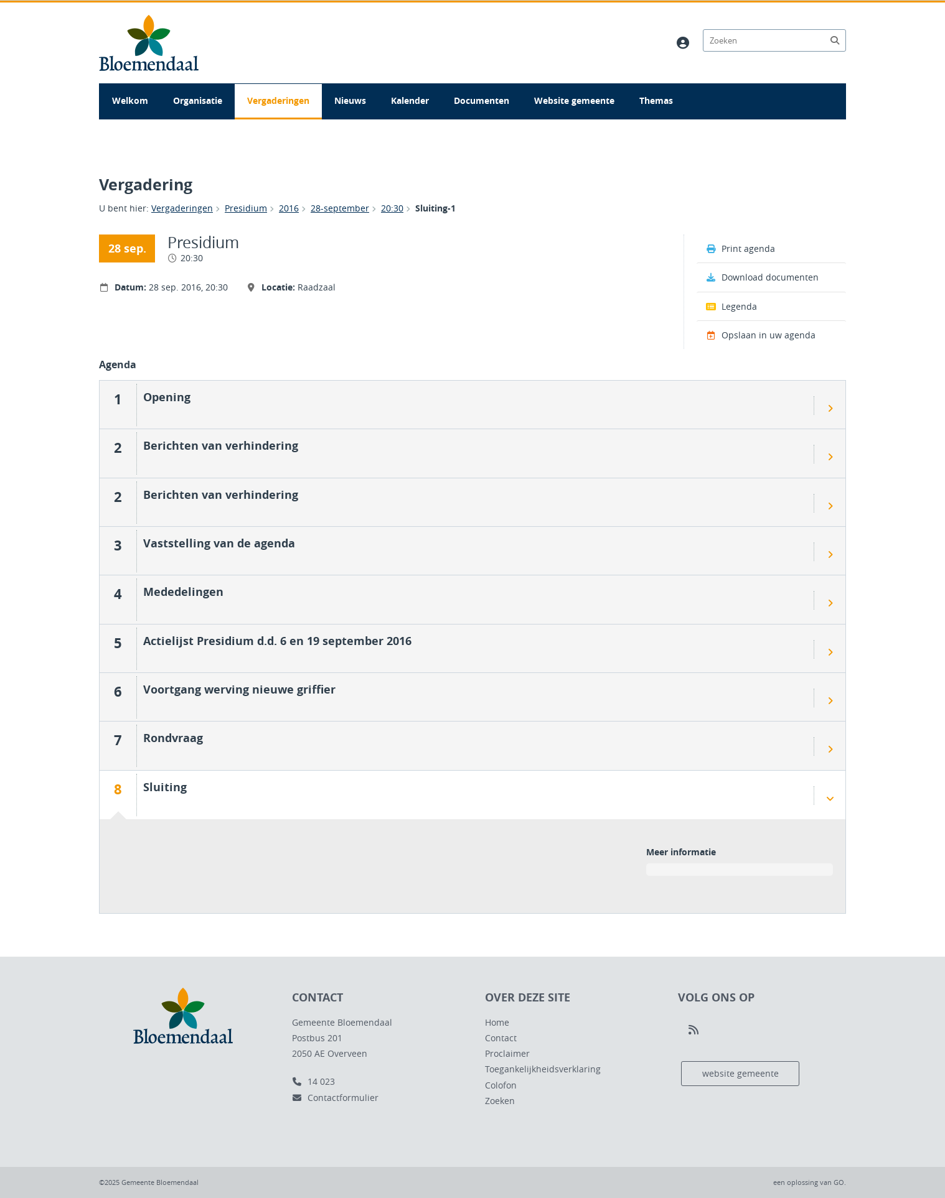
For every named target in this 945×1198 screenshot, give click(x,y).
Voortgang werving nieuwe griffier (239, 689)
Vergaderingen (278, 100)
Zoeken (500, 1101)
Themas (656, 100)
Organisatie (197, 100)
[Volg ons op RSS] (693, 1030)
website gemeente (740, 1073)
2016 (289, 208)
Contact (501, 1038)
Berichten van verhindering (220, 445)
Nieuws (350, 100)
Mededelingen (183, 591)
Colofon (501, 1085)
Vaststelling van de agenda (219, 543)
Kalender (410, 100)
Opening (166, 397)
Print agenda (740, 248)
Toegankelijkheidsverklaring (543, 1069)
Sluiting (165, 787)
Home (497, 1022)
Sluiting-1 (435, 208)
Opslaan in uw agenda (761, 335)
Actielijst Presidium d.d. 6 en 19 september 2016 (277, 641)
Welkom (130, 100)
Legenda (731, 306)
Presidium (246, 208)
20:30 (392, 208)
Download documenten (762, 277)
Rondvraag (173, 738)
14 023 (313, 1081)
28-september (340, 208)
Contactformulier (335, 1097)
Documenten (481, 100)
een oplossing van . (809, 1182)
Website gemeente (574, 100)
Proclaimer (507, 1053)
